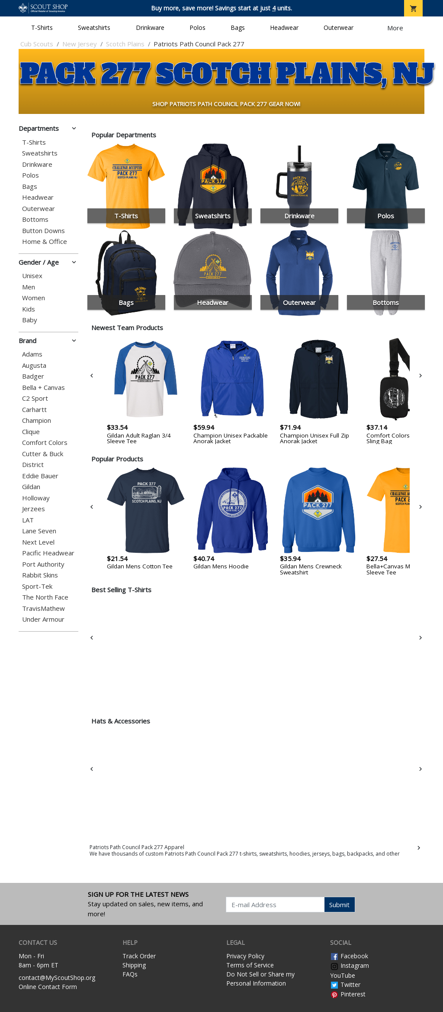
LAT (28, 520)
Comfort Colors (44, 442)
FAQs (130, 974)
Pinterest (348, 994)
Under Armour (43, 619)
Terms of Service (250, 965)
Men (28, 287)
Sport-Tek (37, 586)
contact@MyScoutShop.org (57, 977)
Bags (238, 27)
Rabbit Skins (40, 575)
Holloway (36, 498)
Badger (33, 376)
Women (33, 298)
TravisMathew (43, 608)
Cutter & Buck (42, 453)
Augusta (34, 365)
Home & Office (44, 241)
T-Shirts (42, 27)
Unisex (32, 275)
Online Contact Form (48, 987)
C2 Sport (35, 398)
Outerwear (338, 27)
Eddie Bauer (40, 476)
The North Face (45, 597)
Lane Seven (39, 531)
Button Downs (43, 230)
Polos (197, 27)
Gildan (31, 486)
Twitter (345, 984)
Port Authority (43, 564)
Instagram (349, 965)
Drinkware (150, 27)
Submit (339, 904)
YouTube (342, 975)
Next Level (38, 542)
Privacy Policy (245, 956)
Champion (36, 420)
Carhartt (34, 409)
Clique (31, 431)
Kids (28, 309)
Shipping (134, 965)
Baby (29, 320)
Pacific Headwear (48, 553)
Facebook (349, 956)
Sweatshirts (94, 27)
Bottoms (35, 219)
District (33, 464)
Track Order (139, 956)
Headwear (284, 27)
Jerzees (33, 508)
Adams (32, 354)
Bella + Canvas (43, 387)
